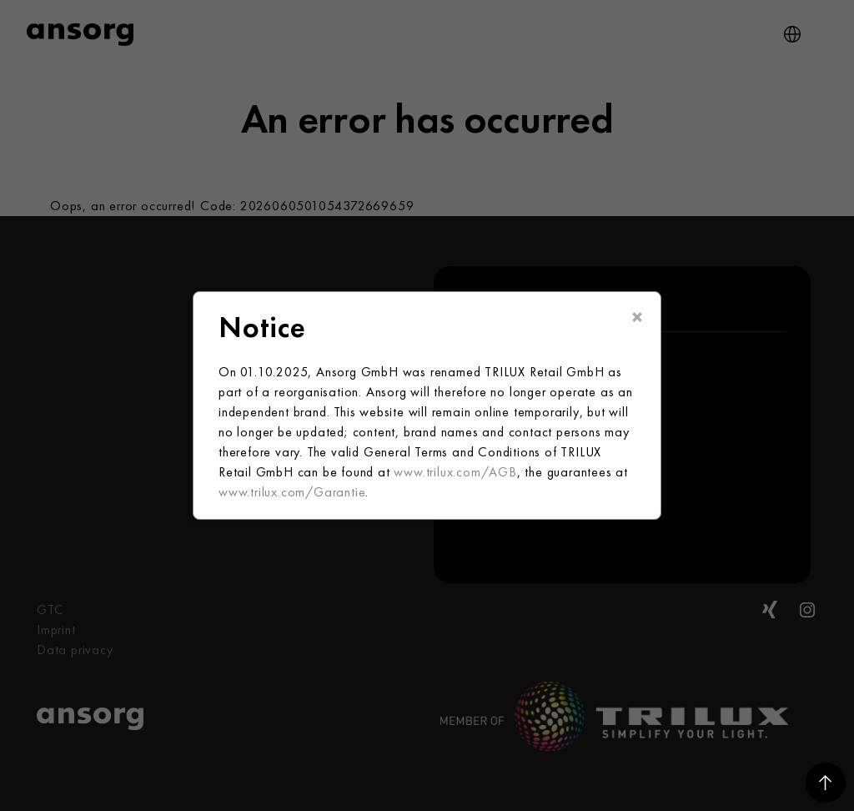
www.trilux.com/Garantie (292, 492)
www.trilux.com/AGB (455, 472)
